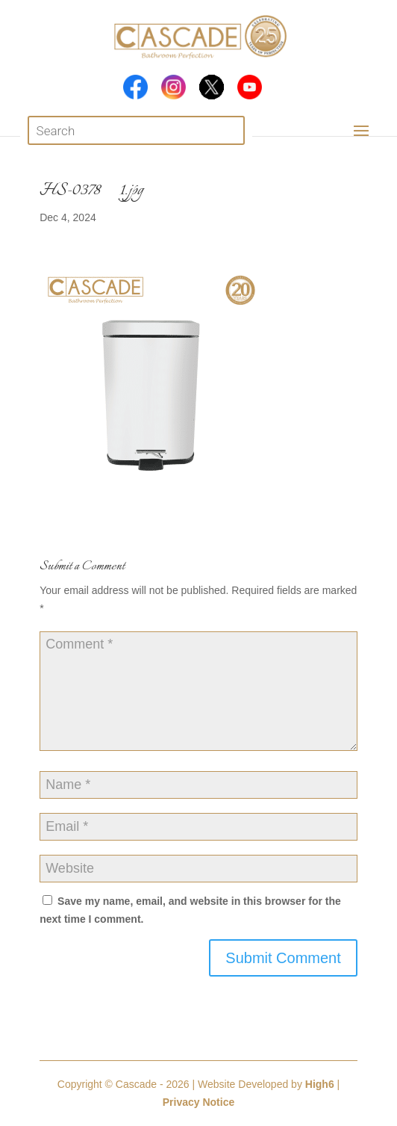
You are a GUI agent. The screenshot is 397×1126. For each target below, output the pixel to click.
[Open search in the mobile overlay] (136, 130)
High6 (319, 1084)
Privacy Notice (199, 1102)
